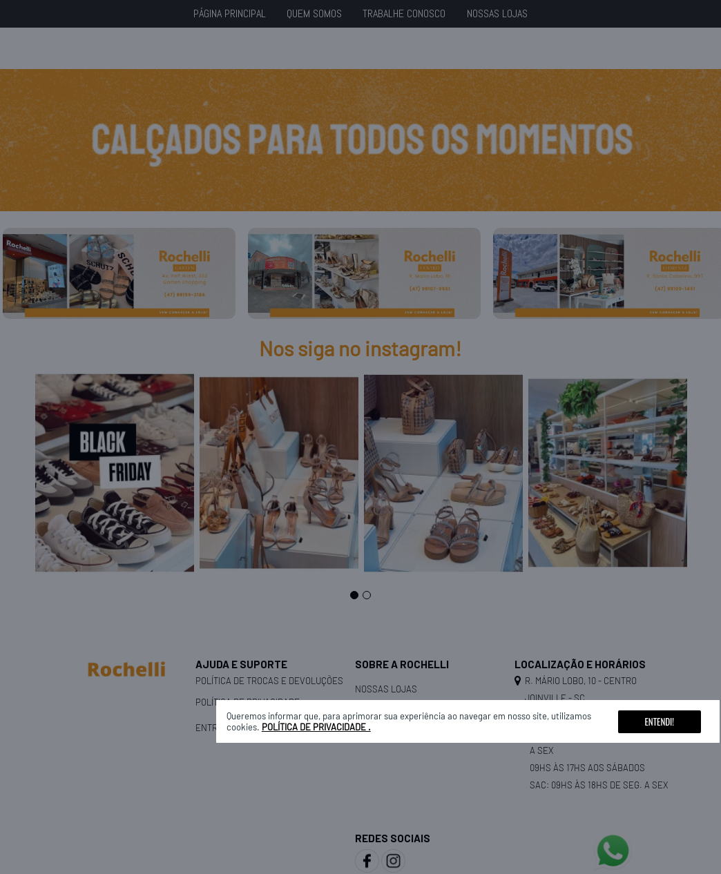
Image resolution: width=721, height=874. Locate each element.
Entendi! (659, 721)
